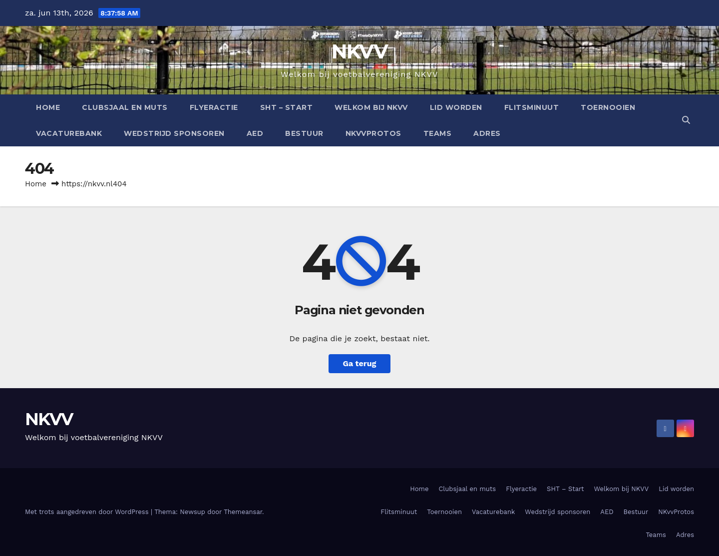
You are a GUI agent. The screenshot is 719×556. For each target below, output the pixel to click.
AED (255, 133)
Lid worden (456, 107)
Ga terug (359, 363)
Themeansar (243, 512)
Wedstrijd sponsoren (174, 133)
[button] (686, 120)
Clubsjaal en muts (125, 107)
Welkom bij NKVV (371, 107)
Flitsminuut (531, 107)
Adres (487, 133)
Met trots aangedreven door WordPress (88, 512)
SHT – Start (286, 107)
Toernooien (608, 107)
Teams (437, 133)
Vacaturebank (69, 133)
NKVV (359, 51)
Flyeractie (214, 107)
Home (48, 107)
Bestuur (304, 133)
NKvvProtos (373, 133)
